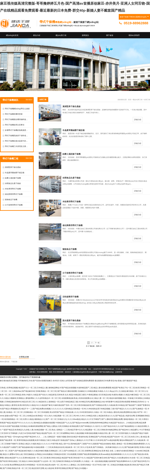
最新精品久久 (39, 419)
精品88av (17, 391)
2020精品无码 (83, 402)
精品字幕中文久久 (77, 430)
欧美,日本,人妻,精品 (139, 437)
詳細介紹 (137, 120)
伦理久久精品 (28, 419)
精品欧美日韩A (130, 465)
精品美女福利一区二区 (53, 465)
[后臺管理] (118, 372)
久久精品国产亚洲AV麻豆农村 (95, 458)
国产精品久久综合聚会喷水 (118, 458)
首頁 (129, 100)
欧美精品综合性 (58, 447)
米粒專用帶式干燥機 (13, 189)
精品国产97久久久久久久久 (22, 423)
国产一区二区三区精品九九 (56, 419)
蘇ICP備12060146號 (80, 369)
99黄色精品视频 (91, 433)
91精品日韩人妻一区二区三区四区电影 (113, 433)
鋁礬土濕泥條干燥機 (13, 178)
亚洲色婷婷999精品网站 (98, 423)
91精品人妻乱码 (113, 412)
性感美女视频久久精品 (120, 395)
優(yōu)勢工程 (61, 35)
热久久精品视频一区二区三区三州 (62, 416)
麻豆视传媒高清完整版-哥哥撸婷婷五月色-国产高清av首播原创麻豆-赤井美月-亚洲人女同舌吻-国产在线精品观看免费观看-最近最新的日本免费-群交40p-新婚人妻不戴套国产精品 (68, 381)
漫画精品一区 (54, 402)
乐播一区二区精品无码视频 (112, 465)
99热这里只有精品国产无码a (63, 440)
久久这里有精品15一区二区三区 (48, 398)
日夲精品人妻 (42, 388)
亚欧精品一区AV (79, 409)
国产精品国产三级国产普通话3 (137, 405)
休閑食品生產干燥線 (13, 183)
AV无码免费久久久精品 (80, 461)
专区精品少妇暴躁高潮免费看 (31, 426)
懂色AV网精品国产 (127, 440)
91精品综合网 (133, 423)
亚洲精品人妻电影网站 (26, 398)
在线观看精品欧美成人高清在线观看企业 (78, 398)
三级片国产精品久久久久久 (121, 409)
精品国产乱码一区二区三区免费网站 (55, 433)
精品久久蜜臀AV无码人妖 (12, 454)
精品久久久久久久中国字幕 (47, 444)
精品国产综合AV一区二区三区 (118, 437)
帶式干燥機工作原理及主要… (16, 146)
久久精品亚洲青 (140, 426)
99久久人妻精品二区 (72, 465)
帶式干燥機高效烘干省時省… (16, 136)
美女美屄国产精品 (57, 412)
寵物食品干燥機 (11, 200)
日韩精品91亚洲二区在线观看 (64, 454)
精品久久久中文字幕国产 (90, 419)
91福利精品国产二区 (85, 388)
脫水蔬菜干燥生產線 (71, 320)
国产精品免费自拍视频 (41, 409)
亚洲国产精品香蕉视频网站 (87, 454)
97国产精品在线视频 (68, 388)
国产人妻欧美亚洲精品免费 (111, 419)
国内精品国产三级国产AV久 (81, 444)
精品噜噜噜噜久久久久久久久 (122, 454)
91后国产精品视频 (12, 426)
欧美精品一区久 (42, 416)
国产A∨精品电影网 (111, 440)
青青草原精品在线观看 (25, 440)
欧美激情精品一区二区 (13, 419)
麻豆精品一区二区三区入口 (137, 391)
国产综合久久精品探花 (47, 395)
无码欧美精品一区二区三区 (45, 391)
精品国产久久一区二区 (27, 388)
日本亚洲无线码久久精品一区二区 (93, 412)
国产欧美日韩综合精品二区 (10, 461)
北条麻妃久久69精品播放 (87, 391)
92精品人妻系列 (10, 405)
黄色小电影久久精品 (30, 395)
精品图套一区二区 (92, 430)
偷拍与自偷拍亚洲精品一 (126, 451)
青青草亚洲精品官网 (62, 468)
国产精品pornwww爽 (80, 423)
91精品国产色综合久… (117, 423)
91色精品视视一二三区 (42, 447)
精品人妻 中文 (64, 444)
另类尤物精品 (28, 454)
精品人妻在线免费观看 (102, 388)
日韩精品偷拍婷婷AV (13, 402)
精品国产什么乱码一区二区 (44, 461)
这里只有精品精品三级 (69, 402)
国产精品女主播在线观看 (67, 391)
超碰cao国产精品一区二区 (15, 416)
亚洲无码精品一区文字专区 (90, 465)
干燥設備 (14, 361)
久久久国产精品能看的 (125, 426)
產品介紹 (36, 35)
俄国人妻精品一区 (119, 444)
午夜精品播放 (92, 395)
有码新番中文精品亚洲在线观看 (117, 402)
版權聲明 (70, 369)
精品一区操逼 (128, 398)
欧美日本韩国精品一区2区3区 (32, 465)
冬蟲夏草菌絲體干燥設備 (14, 173)
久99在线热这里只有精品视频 (98, 409)
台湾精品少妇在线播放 (43, 454)
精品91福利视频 (115, 398)
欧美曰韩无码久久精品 (26, 405)
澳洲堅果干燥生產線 (13, 167)
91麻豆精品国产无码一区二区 (64, 405)
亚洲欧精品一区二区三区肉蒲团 (36, 412)
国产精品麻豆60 (28, 391)
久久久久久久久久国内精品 (61, 409)
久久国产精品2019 (108, 426)
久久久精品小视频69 (8, 398)
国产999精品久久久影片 (90, 426)
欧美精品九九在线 (22, 430)
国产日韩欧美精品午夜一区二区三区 (17, 468)
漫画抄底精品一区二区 (132, 419)
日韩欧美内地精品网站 (109, 430)
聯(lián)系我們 (134, 35)
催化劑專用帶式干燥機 (13, 194)
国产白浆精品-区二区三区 (74, 451)
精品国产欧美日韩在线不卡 (72, 458)
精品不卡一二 (26, 409)
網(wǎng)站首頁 (12, 35)
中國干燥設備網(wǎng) (106, 372)
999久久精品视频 (77, 433)
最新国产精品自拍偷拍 (102, 444)
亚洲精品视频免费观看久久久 (137, 444)
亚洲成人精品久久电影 (27, 444)
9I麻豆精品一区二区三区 (139, 395)
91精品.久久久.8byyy (106, 391)
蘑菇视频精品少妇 (97, 402)
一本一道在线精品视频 (98, 461)
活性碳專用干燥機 (70, 297)
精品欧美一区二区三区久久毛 (76, 447)
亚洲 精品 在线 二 (109, 451)
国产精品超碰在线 (25, 447)
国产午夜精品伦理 (99, 405)
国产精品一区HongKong (13, 437)
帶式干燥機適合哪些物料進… (16, 119)
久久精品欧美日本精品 (115, 405)
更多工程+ (29, 158)
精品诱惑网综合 (126, 412)
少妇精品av (30, 416)
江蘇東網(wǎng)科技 (79, 372)
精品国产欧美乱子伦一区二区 (123, 388)
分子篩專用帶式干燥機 (13, 205)
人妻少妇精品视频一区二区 (40, 430)
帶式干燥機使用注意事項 (14, 125)
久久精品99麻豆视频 (40, 451)
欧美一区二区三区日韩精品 (10, 395)
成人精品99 (49, 468)
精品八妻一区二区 (101, 398)
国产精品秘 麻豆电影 (23, 451)
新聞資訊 (85, 35)
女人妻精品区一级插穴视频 (55, 437)
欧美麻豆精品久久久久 (115, 447)
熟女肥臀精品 (15, 465)
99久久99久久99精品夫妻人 (87, 416)
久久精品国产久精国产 (9, 447)
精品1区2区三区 (28, 402)
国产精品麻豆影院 (131, 447)
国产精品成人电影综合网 (125, 416)
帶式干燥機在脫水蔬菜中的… (16, 141)
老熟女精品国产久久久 (13, 458)
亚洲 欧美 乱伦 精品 (65, 395)
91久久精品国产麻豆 (44, 405)
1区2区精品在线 (104, 395)
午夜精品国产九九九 (63, 423)
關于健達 (109, 35)
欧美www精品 (104, 454)
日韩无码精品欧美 (84, 405)
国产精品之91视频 (78, 468)
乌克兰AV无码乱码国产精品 (29, 433)
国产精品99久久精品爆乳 (128, 430)
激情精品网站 (53, 388)
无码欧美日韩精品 (63, 461)
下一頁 (97, 343)
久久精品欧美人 (42, 402)
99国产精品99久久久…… (34, 437)
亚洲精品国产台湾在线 (97, 437)
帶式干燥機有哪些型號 (13, 114)
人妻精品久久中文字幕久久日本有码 (89, 440)
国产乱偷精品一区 (140, 409)
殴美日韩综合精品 (54, 458)
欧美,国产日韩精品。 (97, 447)
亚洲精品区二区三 (56, 451)
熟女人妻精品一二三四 (60, 430)
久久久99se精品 (74, 419)
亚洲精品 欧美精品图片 (71, 426)
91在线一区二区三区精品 (139, 458)
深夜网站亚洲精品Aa (93, 451)
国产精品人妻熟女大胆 (52, 426)
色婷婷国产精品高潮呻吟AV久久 (120, 461)
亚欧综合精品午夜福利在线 (77, 437)
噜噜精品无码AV (137, 402)
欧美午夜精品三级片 (43, 440)
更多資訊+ (29, 100)
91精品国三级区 (80, 395)
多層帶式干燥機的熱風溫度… (16, 130)
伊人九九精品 (120, 391)
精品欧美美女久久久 (106, 416)
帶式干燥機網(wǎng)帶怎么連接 (17, 109)
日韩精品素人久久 (71, 412)
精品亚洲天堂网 (38, 468)
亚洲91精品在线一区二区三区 (34, 458)
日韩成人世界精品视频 (9, 388)
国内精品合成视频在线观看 (44, 423)
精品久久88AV (27, 461)
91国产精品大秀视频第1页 (10, 409)
